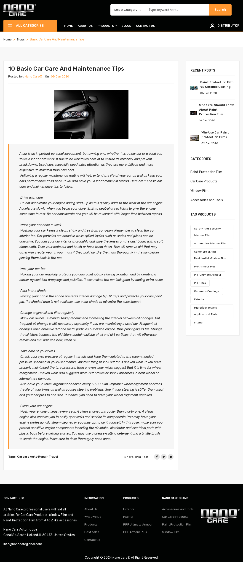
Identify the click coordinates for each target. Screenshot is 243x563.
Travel (53, 457)
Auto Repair (39, 457)
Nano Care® (33, 77)
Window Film (199, 191)
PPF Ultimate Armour (207, 275)
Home (68, 26)
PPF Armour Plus (205, 267)
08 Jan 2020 (60, 77)
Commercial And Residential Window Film (210, 255)
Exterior (199, 300)
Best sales (92, 535)
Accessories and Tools (206, 201)
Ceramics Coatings (206, 291)
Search (220, 10)
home (7, 40)
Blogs (126, 26)
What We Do (93, 518)
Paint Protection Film (206, 172)
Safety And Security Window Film (207, 232)
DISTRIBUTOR (228, 26)
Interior (199, 323)
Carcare (23, 457)
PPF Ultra (200, 283)
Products (107, 26)
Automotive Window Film (210, 243)
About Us (85, 26)
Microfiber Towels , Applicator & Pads (206, 311)
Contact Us (145, 26)
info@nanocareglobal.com (22, 545)
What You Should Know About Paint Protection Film (216, 110)
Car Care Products (203, 182)
